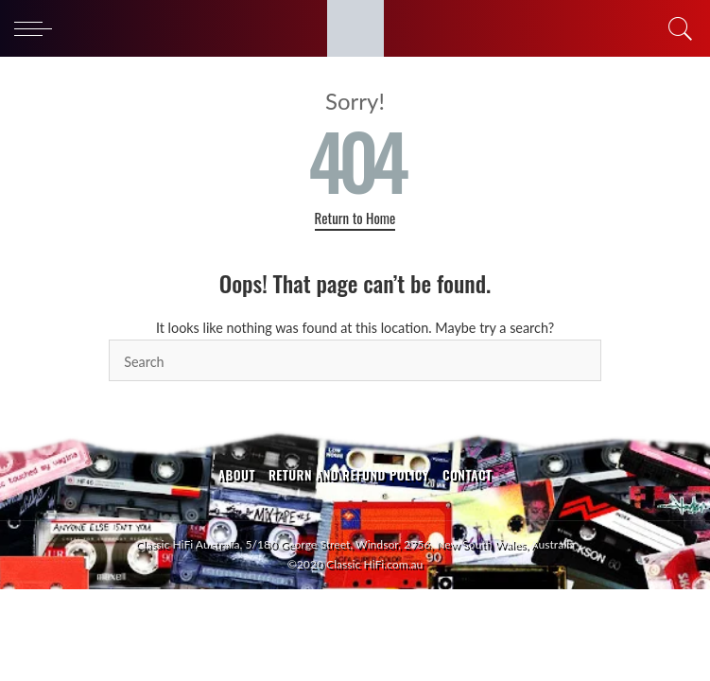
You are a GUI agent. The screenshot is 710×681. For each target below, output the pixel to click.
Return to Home (355, 217)
